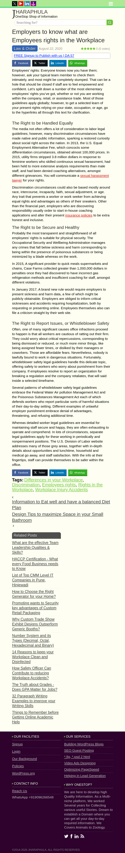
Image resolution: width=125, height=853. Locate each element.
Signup (17, 744)
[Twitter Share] (40, 63)
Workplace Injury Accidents (61, 489)
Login (16, 751)
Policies (18, 766)
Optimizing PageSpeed (81, 769)
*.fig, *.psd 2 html (77, 757)
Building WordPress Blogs (84, 744)
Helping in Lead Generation (85, 776)
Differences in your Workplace (53, 480)
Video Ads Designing (80, 763)
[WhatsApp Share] (77, 63)
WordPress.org (23, 773)
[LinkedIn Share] (58, 63)
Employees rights (59, 484)
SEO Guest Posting (79, 750)
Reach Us (19, 791)
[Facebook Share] (21, 63)
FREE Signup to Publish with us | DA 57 (44, 55)
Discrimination (26, 484)
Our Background (24, 759)
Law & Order (25, 48)
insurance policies (78, 215)
